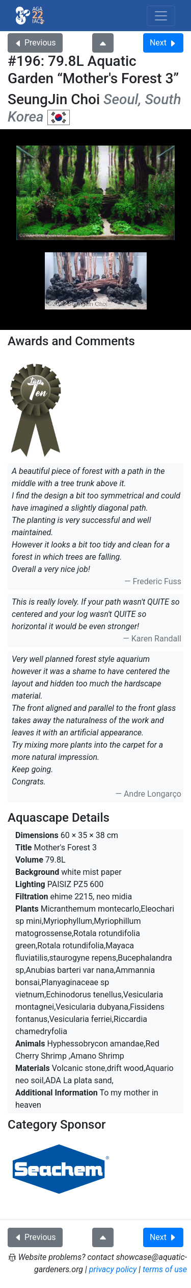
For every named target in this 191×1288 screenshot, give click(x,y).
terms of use (165, 1269)
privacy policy (113, 1269)
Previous (35, 42)
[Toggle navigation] (161, 16)
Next (163, 42)
